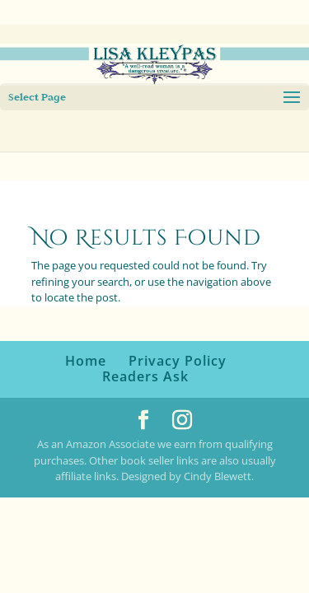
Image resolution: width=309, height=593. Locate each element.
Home (85, 361)
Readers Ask (145, 376)
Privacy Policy (178, 361)
